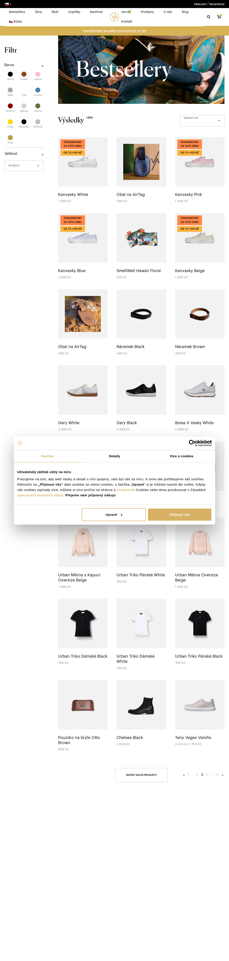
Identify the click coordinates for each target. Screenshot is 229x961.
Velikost (14, 165)
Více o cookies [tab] (181, 456)
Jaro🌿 (126, 12)
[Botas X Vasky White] (200, 398)
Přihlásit (200, 4)
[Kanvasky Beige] (200, 246)
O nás (167, 12)
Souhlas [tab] (47, 456)
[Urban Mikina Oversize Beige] (200, 554)
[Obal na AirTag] (141, 170)
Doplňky (74, 12)
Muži (55, 12)
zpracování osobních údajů (40, 495)
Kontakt (126, 21)
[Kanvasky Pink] (200, 170)
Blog (185, 12)
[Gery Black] (141, 398)
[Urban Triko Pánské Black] (200, 632)
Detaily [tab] (114, 456)
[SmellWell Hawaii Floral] (141, 246)
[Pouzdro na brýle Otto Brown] (83, 716)
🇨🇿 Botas (15, 21)
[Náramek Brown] (200, 323)
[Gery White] (83, 398)
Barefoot (96, 12)
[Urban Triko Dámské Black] (83, 632)
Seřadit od (191, 118)
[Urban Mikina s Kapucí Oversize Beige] (83, 554)
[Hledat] (209, 17)
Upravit (114, 514)
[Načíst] (141, 775)
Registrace (217, 4)
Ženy (38, 12)
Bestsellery (17, 12)
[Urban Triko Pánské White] (141, 551)
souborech (126, 489)
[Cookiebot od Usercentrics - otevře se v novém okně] (192, 443)
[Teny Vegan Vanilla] (200, 713)
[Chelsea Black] (141, 713)
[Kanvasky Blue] (83, 246)
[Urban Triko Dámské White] (141, 635)
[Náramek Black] (141, 323)
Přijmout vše (180, 514)
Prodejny (147, 12)
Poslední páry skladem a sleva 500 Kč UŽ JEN (114, 31)
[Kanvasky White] (83, 170)
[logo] (114, 17)
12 (217, 775)
